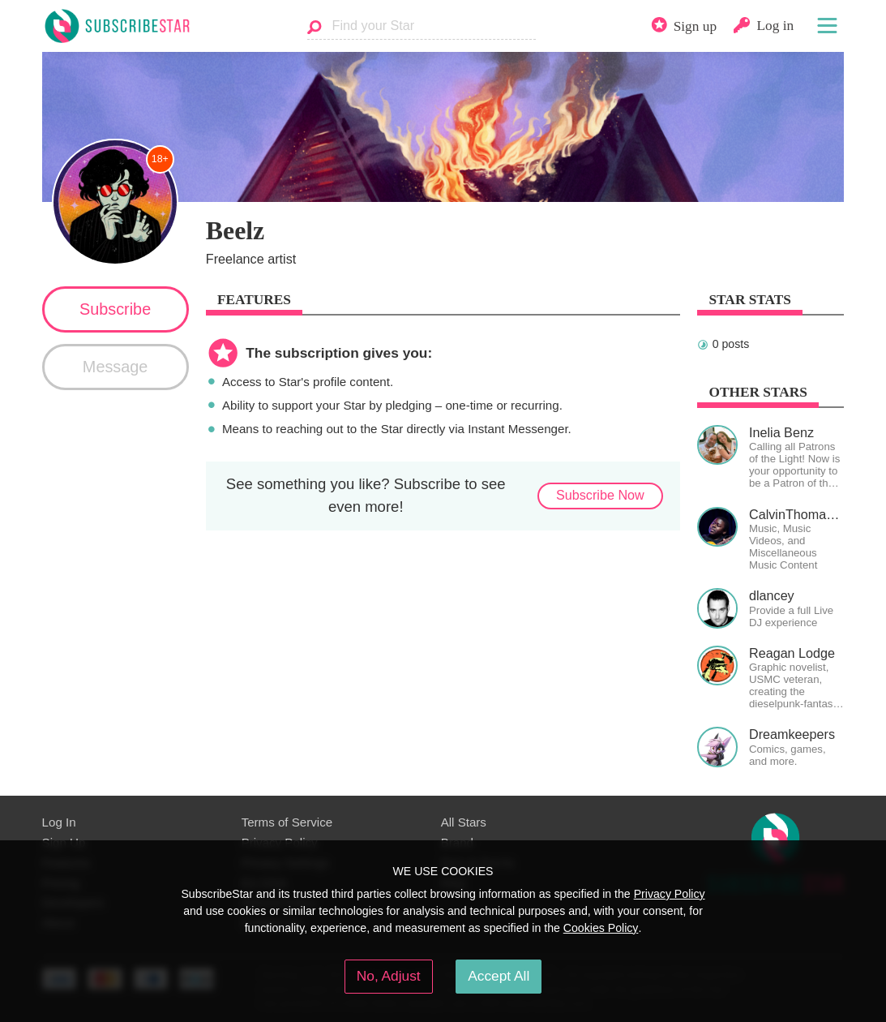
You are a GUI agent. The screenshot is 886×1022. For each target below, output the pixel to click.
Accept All (498, 976)
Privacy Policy (669, 893)
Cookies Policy (601, 927)
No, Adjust (389, 976)
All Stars (463, 822)
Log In (59, 822)
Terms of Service (287, 822)
